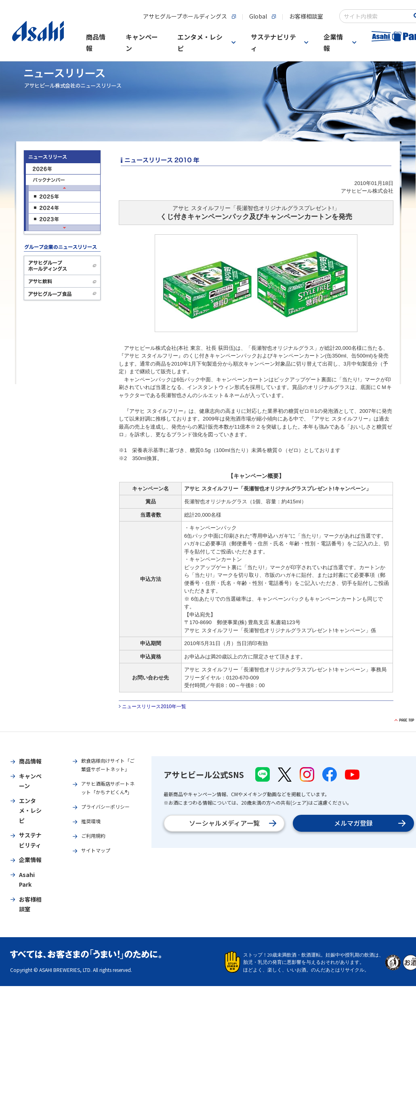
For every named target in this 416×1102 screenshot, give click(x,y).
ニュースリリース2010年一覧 (154, 706)
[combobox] (376, 16)
